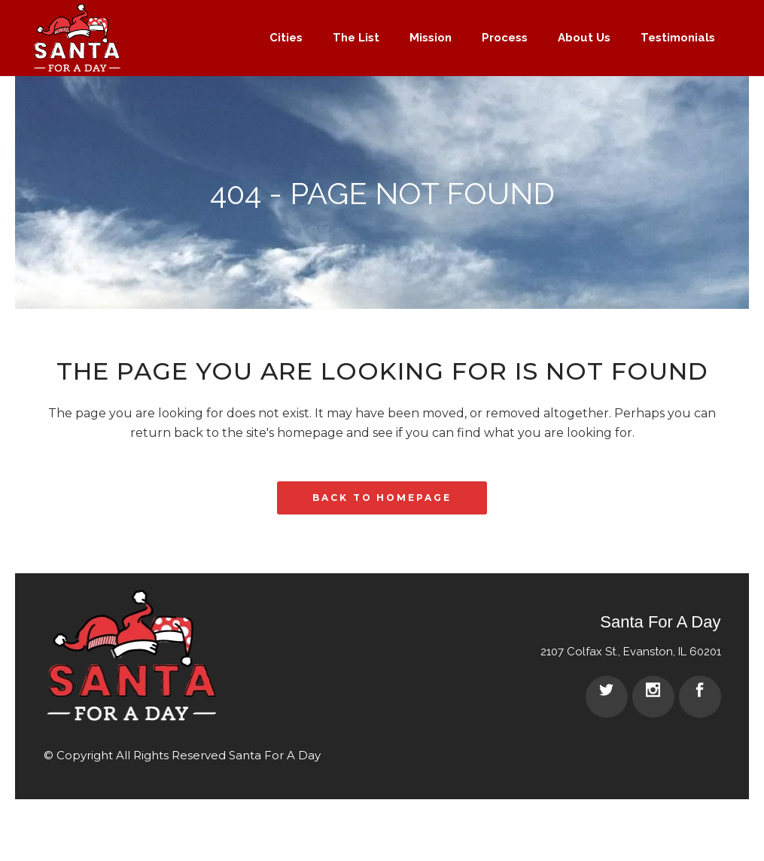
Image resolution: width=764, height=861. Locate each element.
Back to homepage (381, 497)
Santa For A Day (275, 755)
